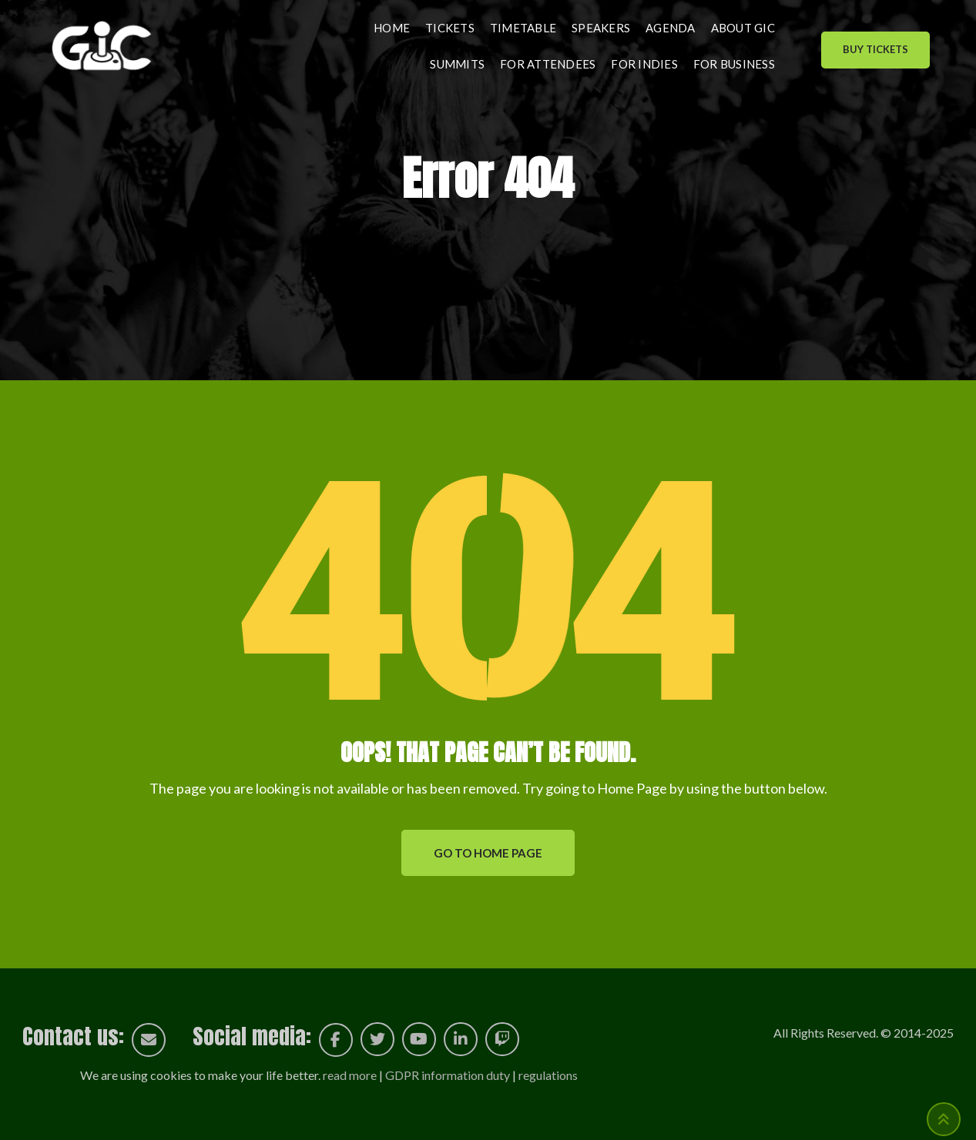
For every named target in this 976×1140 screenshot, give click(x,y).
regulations (548, 1075)
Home (392, 28)
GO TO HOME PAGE (488, 853)
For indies (644, 64)
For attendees (547, 64)
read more (350, 1075)
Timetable (523, 28)
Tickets (450, 28)
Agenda (671, 28)
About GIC (743, 28)
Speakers (601, 28)
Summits (457, 64)
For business (734, 64)
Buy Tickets (875, 49)
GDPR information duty (447, 1075)
